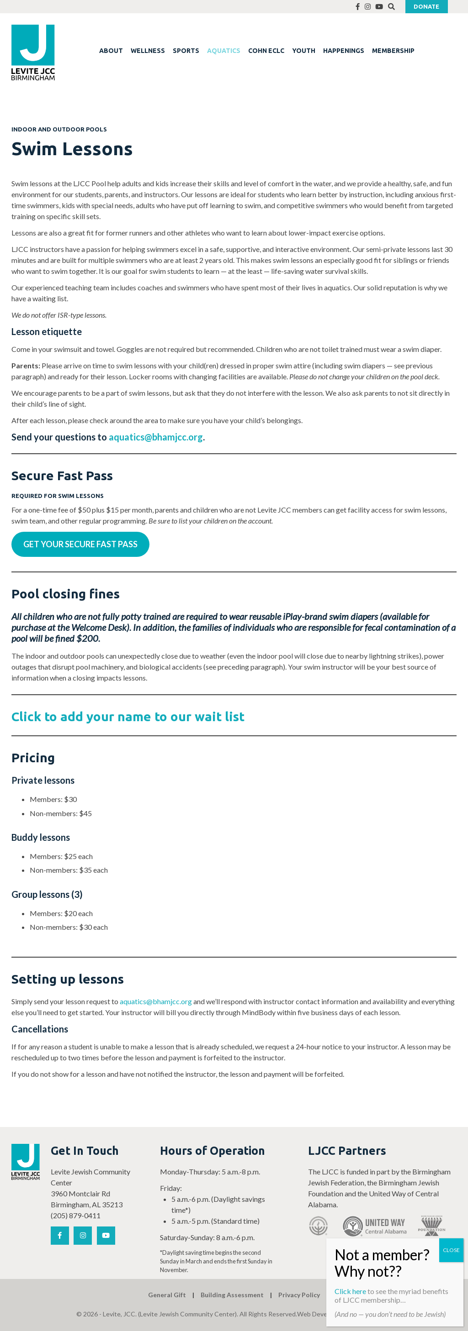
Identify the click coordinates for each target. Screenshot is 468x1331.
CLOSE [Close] (451, 1250)
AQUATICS (223, 50)
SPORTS (186, 50)
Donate (426, 6)
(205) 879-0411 (76, 1215)
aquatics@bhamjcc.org (156, 436)
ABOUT (111, 50)
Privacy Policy (299, 1295)
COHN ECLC (266, 50)
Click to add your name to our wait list (128, 716)
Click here (350, 1291)
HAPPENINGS (343, 50)
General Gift (167, 1295)
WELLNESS (148, 50)
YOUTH (303, 50)
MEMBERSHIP (393, 50)
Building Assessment (232, 1295)
